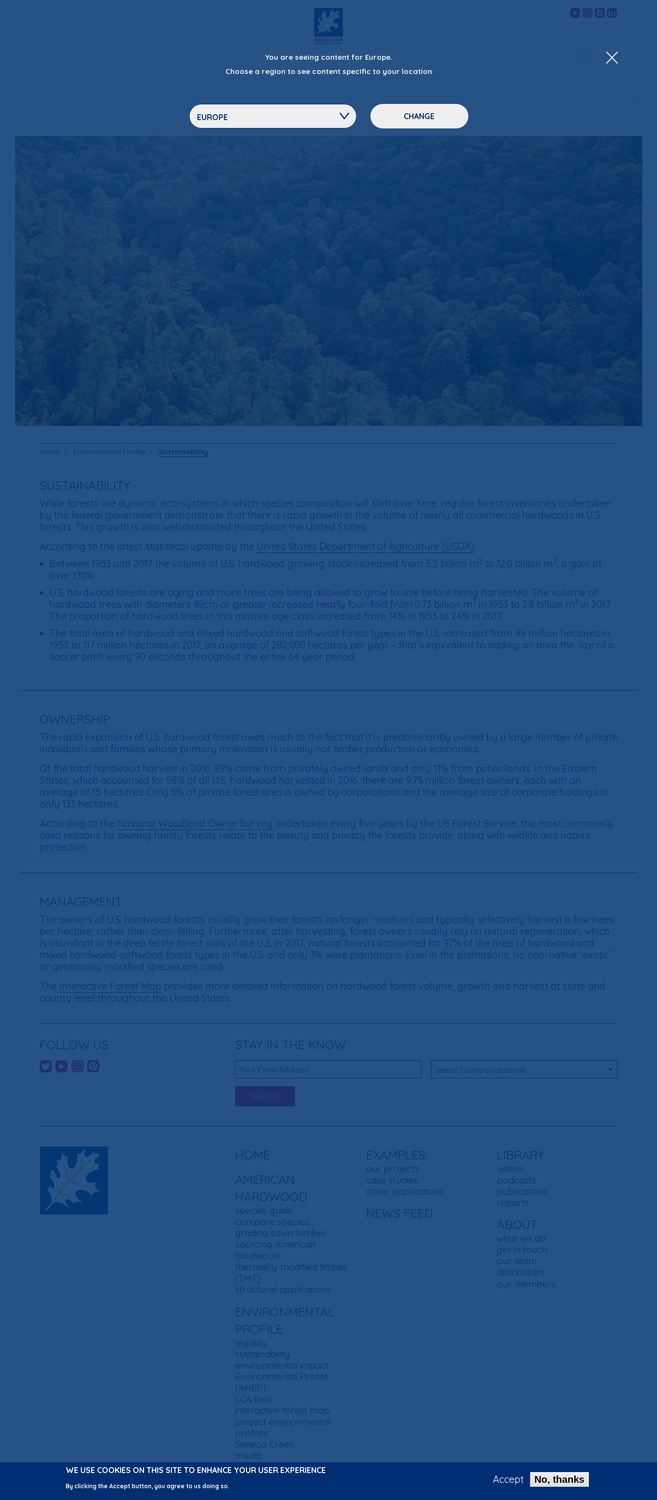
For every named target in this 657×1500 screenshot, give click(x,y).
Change (419, 116)
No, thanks (559, 1479)
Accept (508, 1479)
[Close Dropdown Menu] (612, 58)
